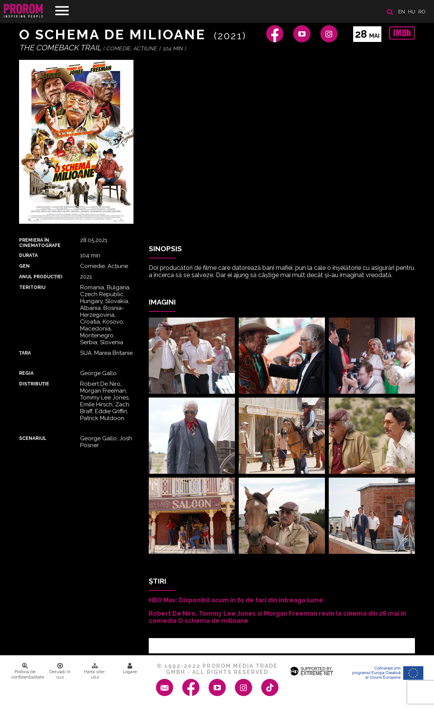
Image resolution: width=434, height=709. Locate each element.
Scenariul (33, 438)
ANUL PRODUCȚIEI (41, 276)
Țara (25, 353)
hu (411, 11)
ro (422, 11)
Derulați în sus (60, 671)
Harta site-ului (95, 671)
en (401, 11)
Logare (130, 668)
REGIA (26, 373)
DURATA (28, 255)
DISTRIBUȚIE (34, 384)
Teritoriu (32, 287)
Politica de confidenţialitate (27, 671)
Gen (24, 266)
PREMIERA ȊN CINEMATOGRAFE (40, 242)
